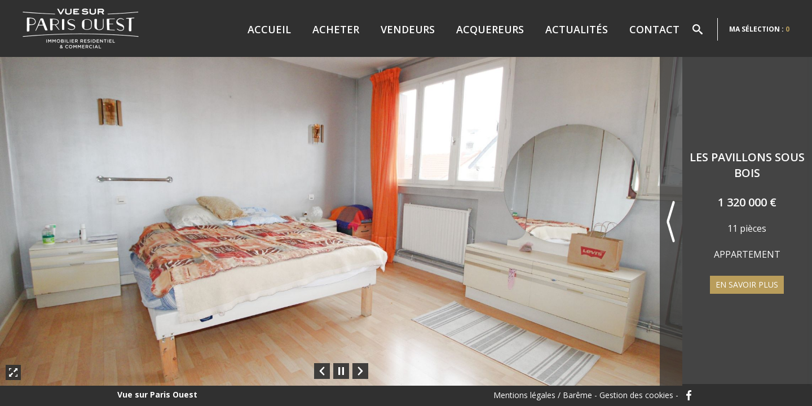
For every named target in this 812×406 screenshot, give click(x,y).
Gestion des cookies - (638, 395)
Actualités (576, 29)
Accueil (269, 29)
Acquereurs (490, 29)
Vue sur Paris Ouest (157, 395)
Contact (654, 29)
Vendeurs (408, 29)
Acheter (335, 29)
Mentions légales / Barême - (545, 395)
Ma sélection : (759, 29)
